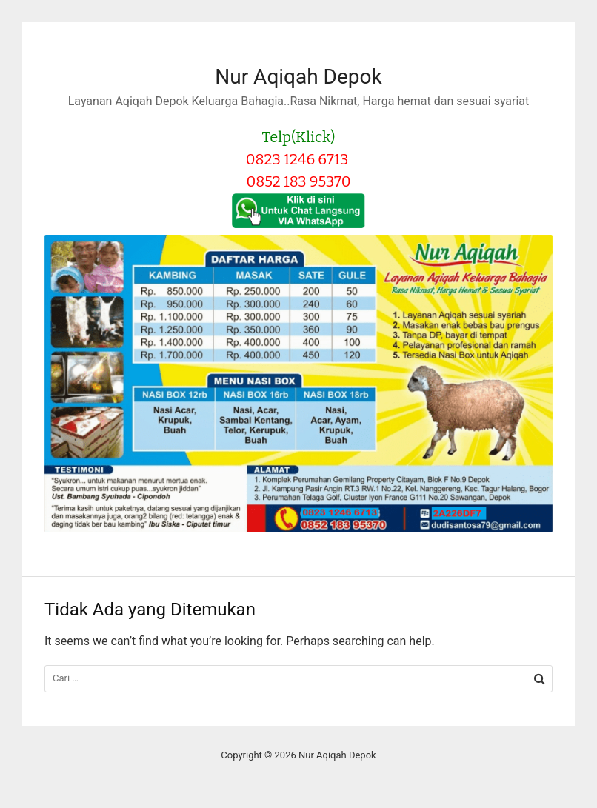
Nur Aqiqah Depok (298, 76)
